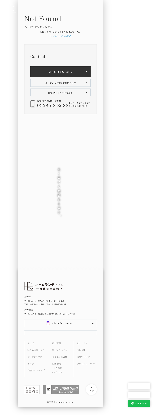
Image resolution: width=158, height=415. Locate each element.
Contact (132, 370)
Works (131, 341)
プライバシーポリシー (87, 371)
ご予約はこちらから (60, 72)
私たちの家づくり (36, 358)
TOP (91, 399)
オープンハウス (139, 386)
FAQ (130, 355)
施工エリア (82, 351)
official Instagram (62, 323)
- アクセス (57, 380)
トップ (30, 351)
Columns (133, 348)
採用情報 (81, 358)
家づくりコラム (59, 358)
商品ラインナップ (36, 378)
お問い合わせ (141, 403)
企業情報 (56, 371)
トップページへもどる (60, 36)
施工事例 (56, 351)
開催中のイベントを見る (60, 92)
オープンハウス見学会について (60, 83)
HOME (131, 318)
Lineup (132, 333)
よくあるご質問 (59, 364)
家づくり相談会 (139, 395)
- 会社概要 (57, 375)
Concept (132, 326)
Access (132, 363)
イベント (31, 371)
